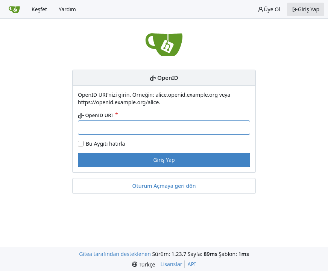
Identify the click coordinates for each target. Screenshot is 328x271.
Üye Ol (269, 9)
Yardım (67, 9)
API (192, 264)
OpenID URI (96, 115)
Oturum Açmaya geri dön (164, 186)
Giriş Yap (305, 9)
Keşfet (39, 9)
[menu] (143, 264)
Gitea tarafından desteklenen (115, 253)
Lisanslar (171, 264)
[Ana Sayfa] (14, 9)
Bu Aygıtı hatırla (105, 143)
